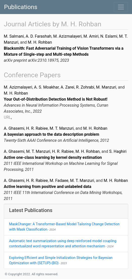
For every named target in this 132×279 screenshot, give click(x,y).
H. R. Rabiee (37, 128)
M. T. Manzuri (62, 128)
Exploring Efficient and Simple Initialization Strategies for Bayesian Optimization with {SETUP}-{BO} (61, 260)
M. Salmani (14, 36)
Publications (20, 7)
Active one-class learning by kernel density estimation (53, 157)
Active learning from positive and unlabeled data (47, 186)
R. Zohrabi (85, 87)
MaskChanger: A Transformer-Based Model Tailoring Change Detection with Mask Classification (64, 226)
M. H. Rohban (40, 42)
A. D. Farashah (38, 36)
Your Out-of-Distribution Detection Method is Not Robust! (55, 99)
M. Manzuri (106, 87)
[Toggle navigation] (121, 7)
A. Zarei (67, 87)
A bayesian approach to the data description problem (51, 134)
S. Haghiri (117, 151)
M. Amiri (90, 36)
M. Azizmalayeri (67, 36)
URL (7, 117)
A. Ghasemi (14, 128)
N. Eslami (108, 36)
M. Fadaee (59, 180)
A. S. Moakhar (46, 87)
